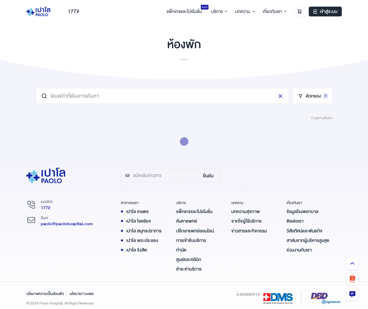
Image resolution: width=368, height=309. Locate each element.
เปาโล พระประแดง (142, 240)
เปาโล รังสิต (136, 250)
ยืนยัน (208, 176)
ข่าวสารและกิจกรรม (249, 231)
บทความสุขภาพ (245, 211)
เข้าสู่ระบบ (325, 12)
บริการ (218, 11)
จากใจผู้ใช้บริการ (246, 221)
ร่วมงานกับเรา (299, 250)
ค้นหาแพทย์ (186, 221)
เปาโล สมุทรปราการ (144, 231)
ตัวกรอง (313, 96)
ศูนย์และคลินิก (188, 259)
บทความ (244, 11)
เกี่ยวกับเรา (274, 11)
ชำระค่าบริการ (189, 269)
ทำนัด (181, 250)
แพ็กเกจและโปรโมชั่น (194, 211)
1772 (70, 11)
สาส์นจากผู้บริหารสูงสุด (308, 240)
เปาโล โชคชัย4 (138, 221)
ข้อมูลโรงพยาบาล (302, 211)
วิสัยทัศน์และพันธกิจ (304, 231)
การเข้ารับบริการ (191, 240)
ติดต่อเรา (295, 221)
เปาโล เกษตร (137, 211)
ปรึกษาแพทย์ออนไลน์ (195, 231)
